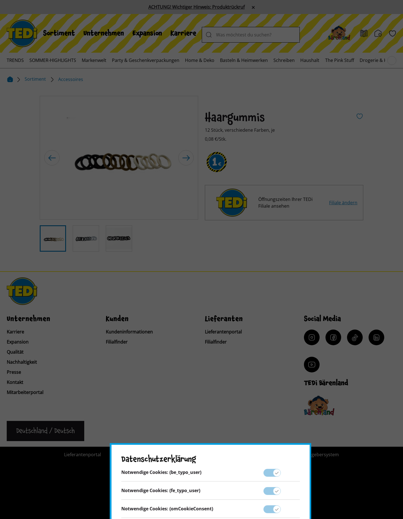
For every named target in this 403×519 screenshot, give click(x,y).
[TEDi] (22, 33)
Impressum (233, 454)
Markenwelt (94, 60)
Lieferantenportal (223, 332)
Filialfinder (117, 342)
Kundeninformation (188, 454)
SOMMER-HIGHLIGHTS (52, 60)
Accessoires (70, 79)
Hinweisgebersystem (317, 454)
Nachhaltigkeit (22, 362)
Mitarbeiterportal (25, 392)
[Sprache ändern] (45, 431)
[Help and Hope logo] (238, 492)
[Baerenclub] (319, 405)
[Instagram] (312, 337)
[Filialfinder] (378, 33)
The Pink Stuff (339, 60)
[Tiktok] (355, 337)
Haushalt (309, 60)
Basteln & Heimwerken (244, 60)
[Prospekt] (364, 33)
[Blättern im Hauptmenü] (391, 60)
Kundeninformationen (129, 332)
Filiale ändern (343, 203)
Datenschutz (269, 454)
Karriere (183, 33)
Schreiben (284, 60)
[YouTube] (312, 364)
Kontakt (15, 382)
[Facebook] (333, 337)
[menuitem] (59, 33)
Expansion (147, 33)
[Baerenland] (339, 33)
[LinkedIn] (376, 337)
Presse (14, 372)
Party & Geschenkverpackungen (145, 60)
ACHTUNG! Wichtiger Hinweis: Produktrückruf (196, 7)
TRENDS (15, 60)
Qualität (15, 352)
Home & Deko (199, 60)
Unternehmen (103, 33)
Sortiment (59, 33)
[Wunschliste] (392, 33)
